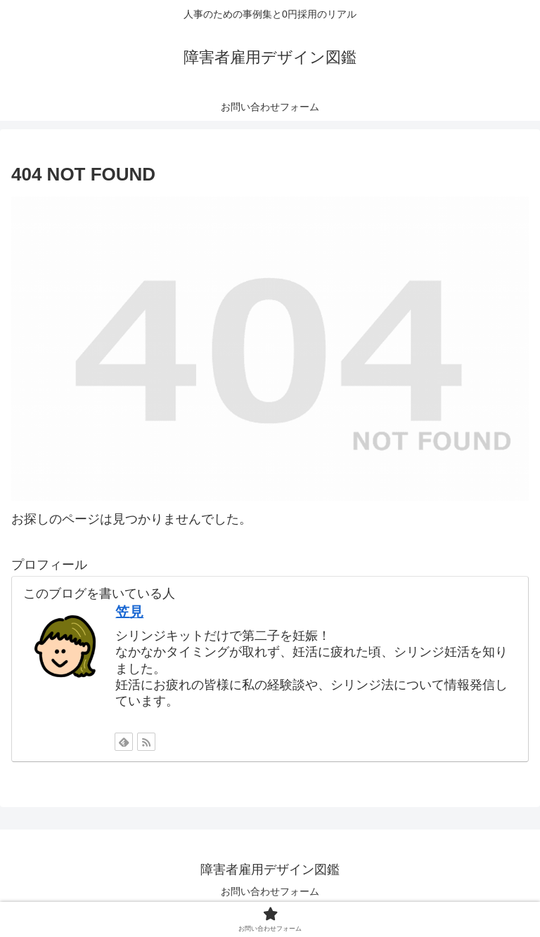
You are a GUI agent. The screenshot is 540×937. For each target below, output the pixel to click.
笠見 (129, 612)
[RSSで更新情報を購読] (146, 742)
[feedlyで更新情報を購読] (124, 742)
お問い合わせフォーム (270, 891)
